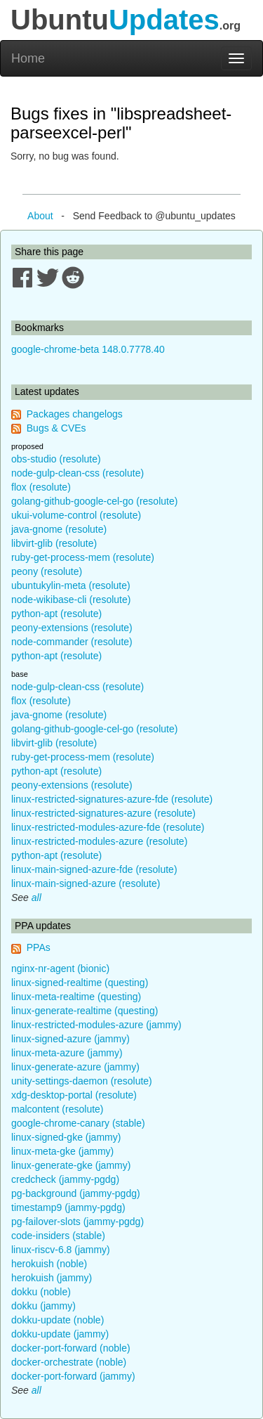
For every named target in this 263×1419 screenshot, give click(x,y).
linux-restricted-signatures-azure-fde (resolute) (112, 799)
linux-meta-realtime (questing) (76, 996)
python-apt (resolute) (56, 613)
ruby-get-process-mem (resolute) (82, 557)
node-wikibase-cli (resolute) (70, 599)
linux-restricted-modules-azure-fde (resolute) (107, 827)
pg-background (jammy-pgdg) (75, 1193)
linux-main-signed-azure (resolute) (85, 883)
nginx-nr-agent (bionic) (60, 968)
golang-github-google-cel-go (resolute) (94, 501)
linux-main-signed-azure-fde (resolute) (94, 869)
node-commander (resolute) (72, 641)
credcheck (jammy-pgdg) (65, 1179)
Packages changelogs (75, 414)
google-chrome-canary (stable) (78, 1123)
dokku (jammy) (43, 1305)
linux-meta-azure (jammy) (67, 1052)
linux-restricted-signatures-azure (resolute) (103, 813)
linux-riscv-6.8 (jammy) (60, 1249)
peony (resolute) (46, 571)
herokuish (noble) (49, 1263)
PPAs (38, 947)
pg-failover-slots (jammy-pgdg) (77, 1221)
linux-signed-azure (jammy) (70, 1038)
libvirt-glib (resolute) (54, 543)
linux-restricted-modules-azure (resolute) (99, 841)
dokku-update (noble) (57, 1320)
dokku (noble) (41, 1291)
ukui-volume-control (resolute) (76, 515)
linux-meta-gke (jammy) (62, 1151)
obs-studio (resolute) (56, 459)
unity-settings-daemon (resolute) (81, 1081)
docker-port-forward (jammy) (73, 1376)
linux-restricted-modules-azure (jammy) (96, 1024)
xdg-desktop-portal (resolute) (74, 1095)
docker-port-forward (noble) (70, 1348)
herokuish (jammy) (51, 1277)
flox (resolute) (41, 487)
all (36, 897)
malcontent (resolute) (57, 1109)
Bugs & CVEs (56, 428)
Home (28, 58)
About (40, 215)
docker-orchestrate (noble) (68, 1362)
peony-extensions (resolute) (72, 627)
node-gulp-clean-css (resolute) (77, 473)
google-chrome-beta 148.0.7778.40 (88, 349)
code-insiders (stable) (58, 1235)
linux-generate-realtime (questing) (84, 1010)
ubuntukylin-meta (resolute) (70, 585)
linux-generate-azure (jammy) (75, 1067)
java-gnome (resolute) (59, 529)
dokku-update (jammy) (60, 1334)
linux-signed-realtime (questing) (79, 982)
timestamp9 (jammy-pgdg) (68, 1207)
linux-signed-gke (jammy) (66, 1137)
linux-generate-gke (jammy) (70, 1165)
